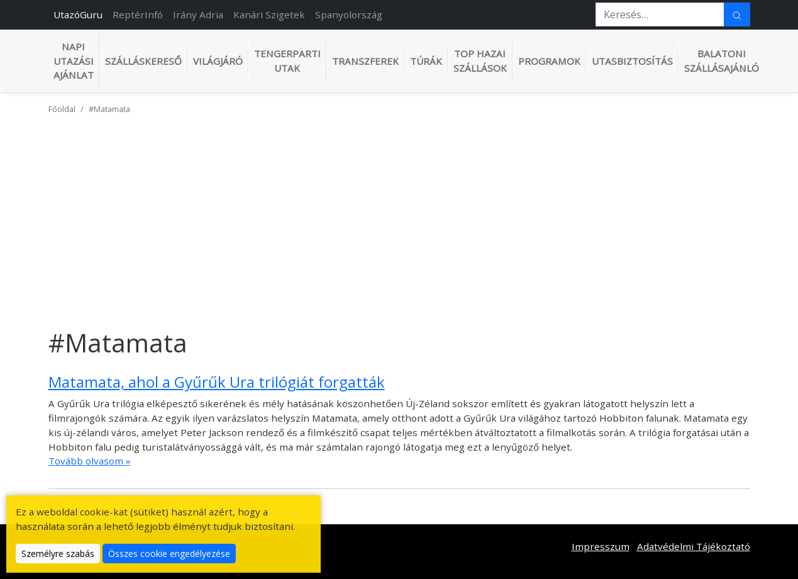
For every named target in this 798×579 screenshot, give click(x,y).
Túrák (426, 61)
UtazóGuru (78, 14)
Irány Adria (198, 14)
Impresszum (600, 546)
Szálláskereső (143, 61)
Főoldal (61, 109)
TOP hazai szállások (480, 60)
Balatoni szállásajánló (721, 60)
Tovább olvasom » (89, 460)
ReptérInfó (138, 14)
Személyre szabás (57, 553)
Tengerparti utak (287, 60)
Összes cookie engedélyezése (169, 553)
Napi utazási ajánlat (73, 61)
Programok (549, 61)
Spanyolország (348, 14)
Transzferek (365, 61)
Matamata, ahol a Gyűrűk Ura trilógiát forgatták (216, 381)
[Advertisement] (399, 213)
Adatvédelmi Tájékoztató (693, 546)
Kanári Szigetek (269, 14)
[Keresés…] (660, 14)
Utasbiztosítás (632, 61)
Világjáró (218, 61)
